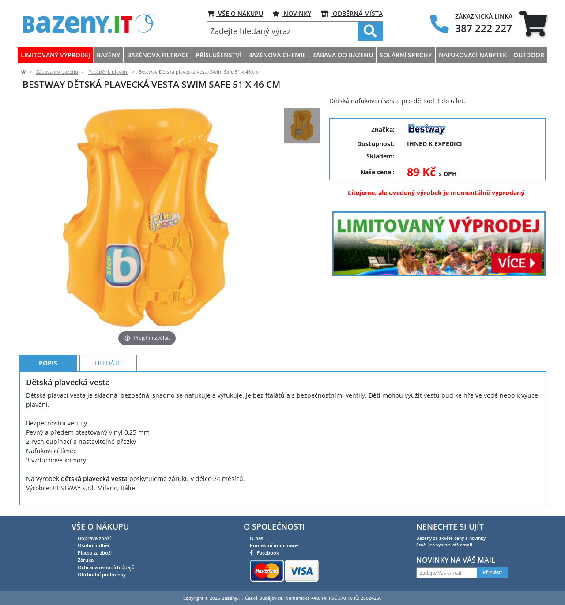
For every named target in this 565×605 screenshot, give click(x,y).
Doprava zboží (94, 538)
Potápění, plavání (108, 72)
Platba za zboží (95, 552)
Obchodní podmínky (102, 574)
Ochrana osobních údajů (106, 567)
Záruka (86, 559)
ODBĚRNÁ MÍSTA (352, 13)
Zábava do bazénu (57, 72)
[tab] (533, 23)
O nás (256, 538)
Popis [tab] (48, 363)
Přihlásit (492, 572)
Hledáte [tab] (108, 363)
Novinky (291, 13)
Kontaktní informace (274, 545)
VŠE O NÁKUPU (235, 13)
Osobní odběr (94, 545)
